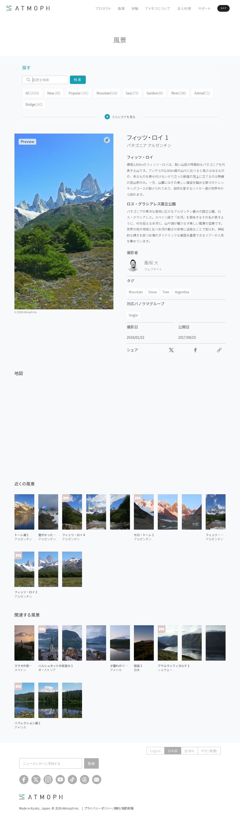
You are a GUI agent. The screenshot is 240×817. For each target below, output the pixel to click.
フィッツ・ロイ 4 (73, 532)
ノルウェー (165, 667)
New (52, 92)
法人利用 (173, 8)
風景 (110, 8)
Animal (196, 92)
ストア (216, 8)
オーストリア (47, 667)
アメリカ (116, 667)
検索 (78, 79)
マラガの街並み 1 (24, 663)
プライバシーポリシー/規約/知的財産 (109, 806)
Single (133, 312)
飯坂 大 (151, 260)
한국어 (189, 748)
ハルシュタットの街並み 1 (55, 663)
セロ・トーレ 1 (144, 532)
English (155, 748)
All (31, 92)
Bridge (33, 102)
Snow (152, 289)
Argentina (182, 289)
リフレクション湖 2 (27, 720)
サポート (193, 8)
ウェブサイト (153, 266)
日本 (137, 667)
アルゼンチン (159, 143)
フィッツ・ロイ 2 (25, 589)
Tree (165, 289)
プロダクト (92, 8)
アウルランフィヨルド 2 (173, 663)
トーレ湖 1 (21, 532)
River (173, 92)
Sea (127, 92)
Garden (150, 92)
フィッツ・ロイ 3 (216, 532)
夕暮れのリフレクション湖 (120, 663)
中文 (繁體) (209, 748)
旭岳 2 (138, 663)
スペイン (20, 667)
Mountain (103, 92)
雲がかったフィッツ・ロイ (48, 532)
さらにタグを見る (120, 114)
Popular (76, 92)
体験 (123, 8)
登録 (91, 760)
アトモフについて (146, 8)
